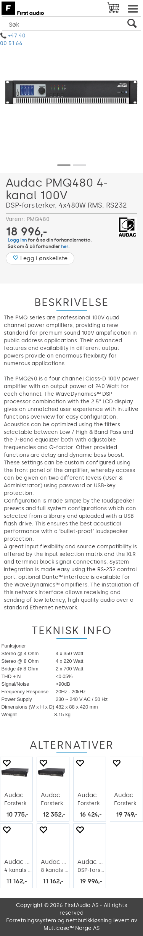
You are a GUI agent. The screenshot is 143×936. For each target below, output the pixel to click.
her (64, 246)
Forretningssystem (31, 920)
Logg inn (17, 240)
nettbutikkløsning (89, 920)
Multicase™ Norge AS (71, 928)
